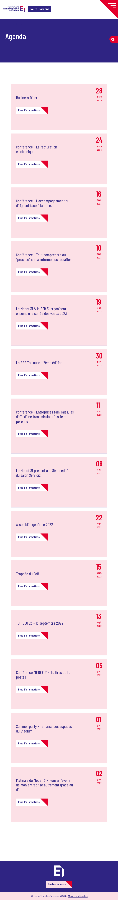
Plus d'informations (29, 110)
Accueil (8, 23)
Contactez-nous (57, 884)
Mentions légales (78, 896)
